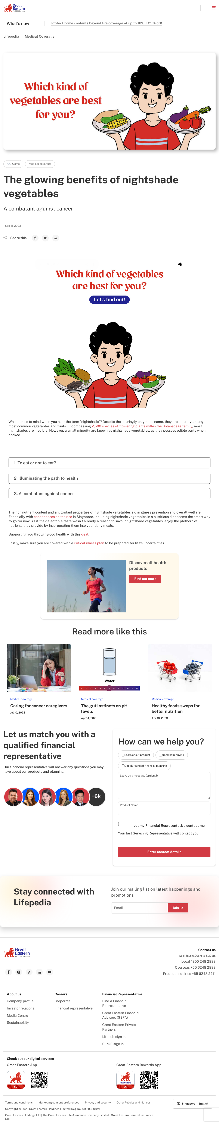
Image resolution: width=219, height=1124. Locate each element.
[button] (206, 8)
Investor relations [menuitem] (20, 1008)
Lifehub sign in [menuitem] (114, 1037)
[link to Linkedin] (55, 238)
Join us (178, 908)
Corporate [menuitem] (62, 1001)
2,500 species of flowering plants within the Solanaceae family (142, 426)
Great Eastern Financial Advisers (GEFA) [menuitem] (120, 1015)
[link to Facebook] (35, 238)
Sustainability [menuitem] (18, 1023)
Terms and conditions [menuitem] (19, 1102)
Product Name (129, 805)
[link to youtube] (49, 972)
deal (84, 534)
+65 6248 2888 (203, 967)
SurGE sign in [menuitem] (113, 1044)
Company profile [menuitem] (20, 1001)
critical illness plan (89, 543)
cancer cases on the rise (53, 517)
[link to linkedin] (39, 972)
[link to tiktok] (29, 972)
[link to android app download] (39, 1088)
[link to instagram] (18, 972)
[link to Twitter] (45, 238)
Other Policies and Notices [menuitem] (134, 1102)
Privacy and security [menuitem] (98, 1102)
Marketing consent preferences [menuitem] (58, 1102)
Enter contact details (164, 852)
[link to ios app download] (16, 1088)
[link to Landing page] (17, 956)
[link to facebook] (8, 972)
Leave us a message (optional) (139, 775)
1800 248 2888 (203, 961)
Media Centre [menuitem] (17, 1016)
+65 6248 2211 (204, 974)
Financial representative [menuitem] (74, 1008)
